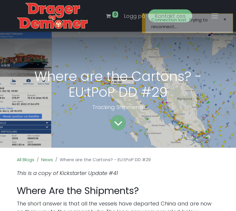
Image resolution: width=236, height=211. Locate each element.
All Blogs (25, 159)
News (47, 159)
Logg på (134, 16)
